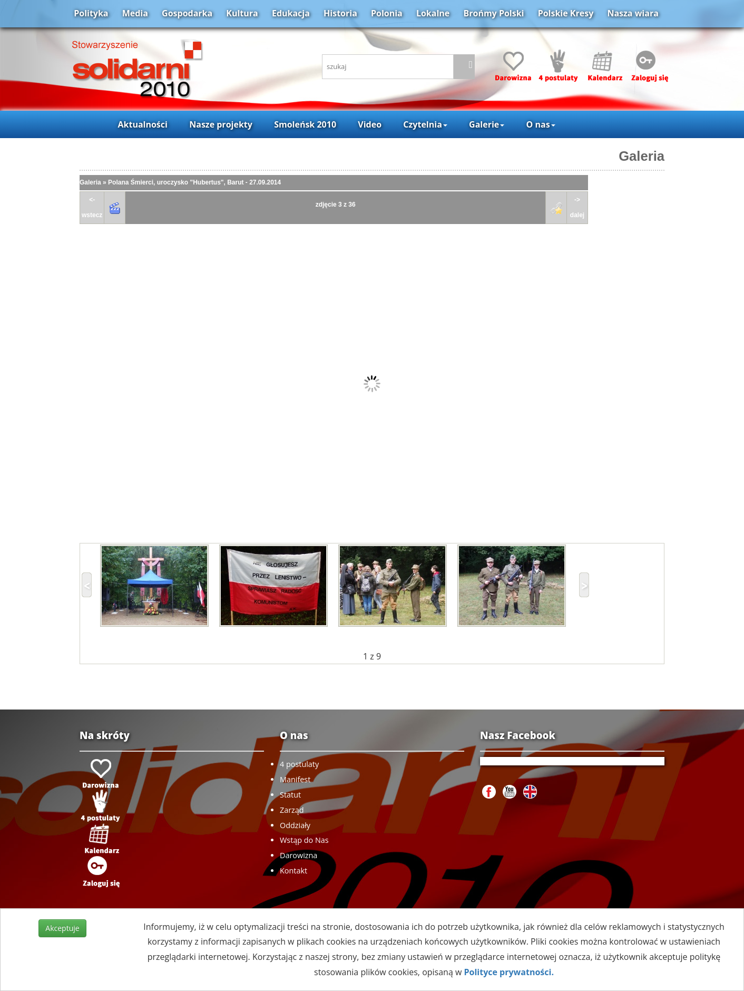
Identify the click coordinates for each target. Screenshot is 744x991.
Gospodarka (187, 13)
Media (135, 13)
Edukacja (291, 13)
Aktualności (142, 124)
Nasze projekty (220, 124)
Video (369, 124)
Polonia (387, 13)
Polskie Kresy (566, 13)
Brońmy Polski (493, 13)
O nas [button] (540, 124)
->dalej (577, 207)
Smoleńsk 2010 (305, 124)
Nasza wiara (632, 13)
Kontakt (293, 871)
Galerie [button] (486, 124)
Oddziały (295, 825)
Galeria (641, 156)
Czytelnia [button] (425, 124)
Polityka (91, 13)
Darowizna (298, 855)
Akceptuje (62, 928)
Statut (290, 795)
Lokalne (432, 13)
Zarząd (292, 810)
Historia (340, 13)
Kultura (242, 13)
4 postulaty (299, 764)
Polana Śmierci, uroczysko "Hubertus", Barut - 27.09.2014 (194, 182)
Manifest (295, 779)
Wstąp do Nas (304, 840)
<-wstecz (92, 207)
